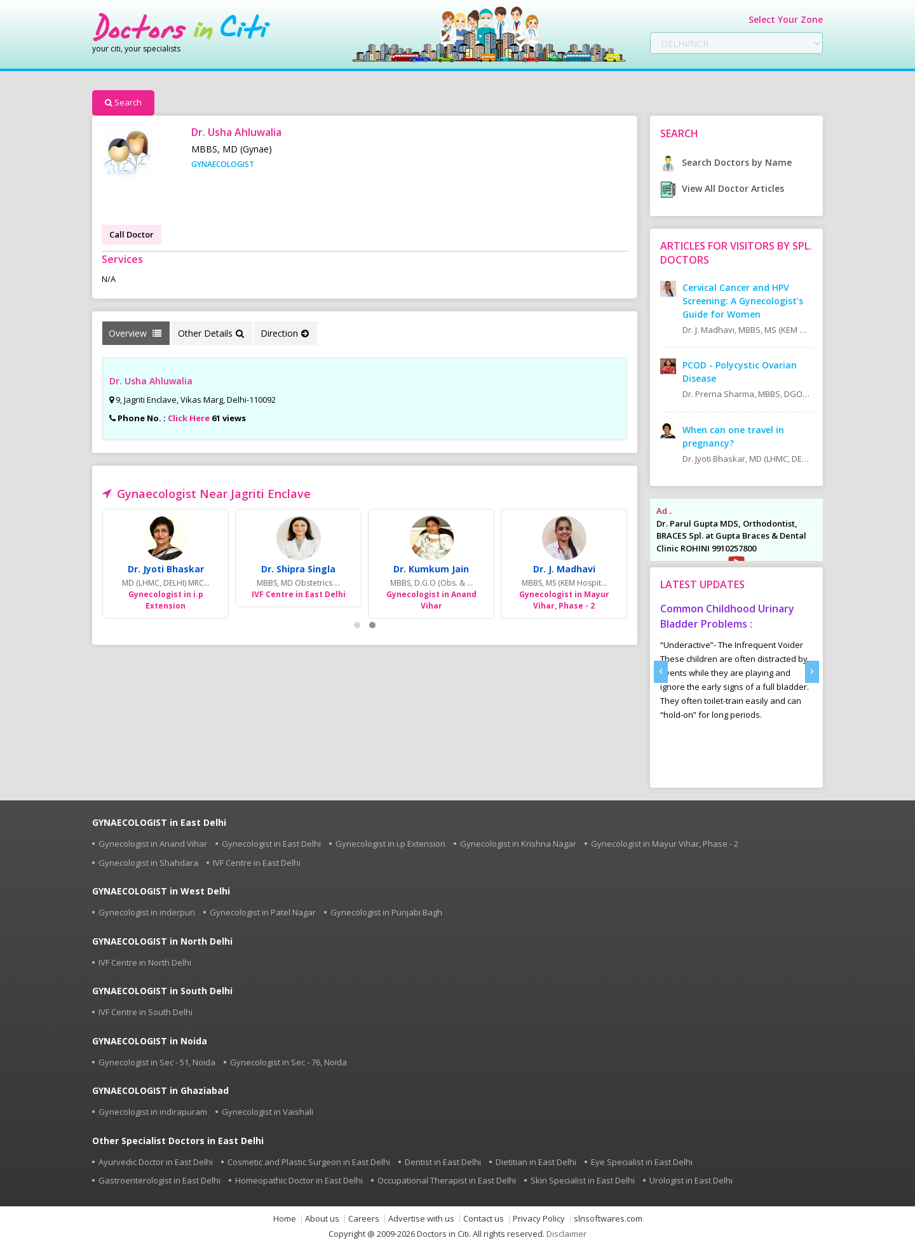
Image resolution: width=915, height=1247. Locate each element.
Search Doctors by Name (726, 162)
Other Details (211, 333)
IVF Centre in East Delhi (257, 862)
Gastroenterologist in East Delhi (159, 1180)
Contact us (483, 1219)
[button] (357, 625)
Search (123, 102)
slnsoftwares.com (608, 1219)
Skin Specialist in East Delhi (583, 1180)
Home (284, 1219)
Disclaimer (566, 1233)
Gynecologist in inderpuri (146, 912)
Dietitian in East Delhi (536, 1162)
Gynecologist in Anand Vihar (152, 843)
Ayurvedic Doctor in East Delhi (155, 1162)
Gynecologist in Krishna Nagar (518, 843)
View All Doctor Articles (722, 188)
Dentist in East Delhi (443, 1162)
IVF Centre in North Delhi (144, 962)
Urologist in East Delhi (691, 1180)
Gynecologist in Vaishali (267, 1111)
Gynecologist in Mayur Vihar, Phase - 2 (664, 843)
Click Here (189, 418)
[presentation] (661, 672)
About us (322, 1219)
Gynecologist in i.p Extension (390, 843)
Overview (135, 333)
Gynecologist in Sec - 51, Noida (156, 1062)
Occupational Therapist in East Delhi (446, 1180)
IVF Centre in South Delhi (145, 1012)
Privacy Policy (539, 1219)
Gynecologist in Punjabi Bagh (386, 912)
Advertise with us (421, 1219)
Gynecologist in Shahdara (148, 862)
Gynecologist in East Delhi (271, 843)
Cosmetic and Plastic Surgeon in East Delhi (308, 1162)
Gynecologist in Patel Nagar (263, 912)
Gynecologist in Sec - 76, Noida (288, 1062)
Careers (363, 1219)
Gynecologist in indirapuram (152, 1111)
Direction (285, 333)
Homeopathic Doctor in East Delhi (299, 1180)
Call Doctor (131, 234)
